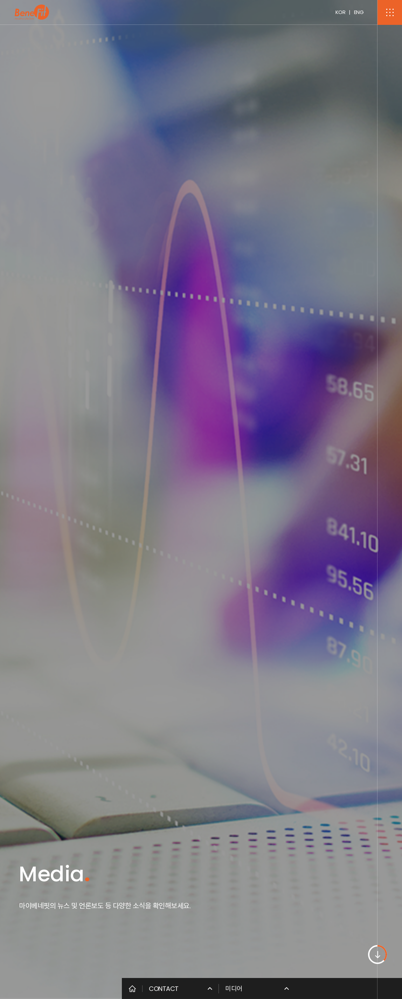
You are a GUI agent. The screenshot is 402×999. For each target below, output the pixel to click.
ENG (359, 12)
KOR (340, 12)
